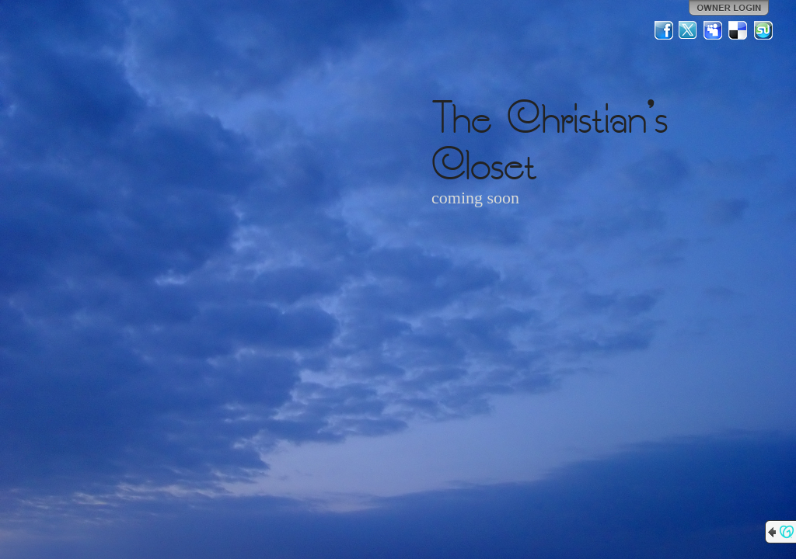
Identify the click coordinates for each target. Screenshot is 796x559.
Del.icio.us (738, 30)
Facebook (664, 30)
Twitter (689, 30)
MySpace (713, 30)
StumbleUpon (763, 30)
